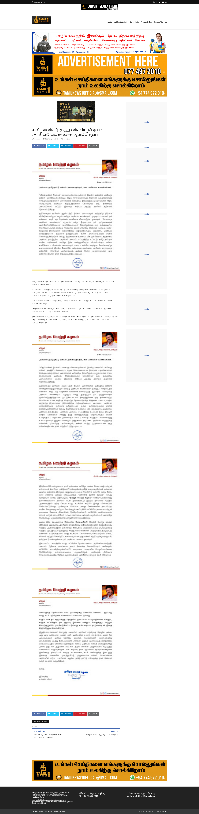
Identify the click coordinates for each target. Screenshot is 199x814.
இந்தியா (67, 139)
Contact (164, 811)
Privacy (156, 811)
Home (140, 811)
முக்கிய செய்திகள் (120, 22)
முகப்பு (110, 22)
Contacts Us (134, 22)
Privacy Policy (146, 22)
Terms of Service (160, 22)
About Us (148, 811)
